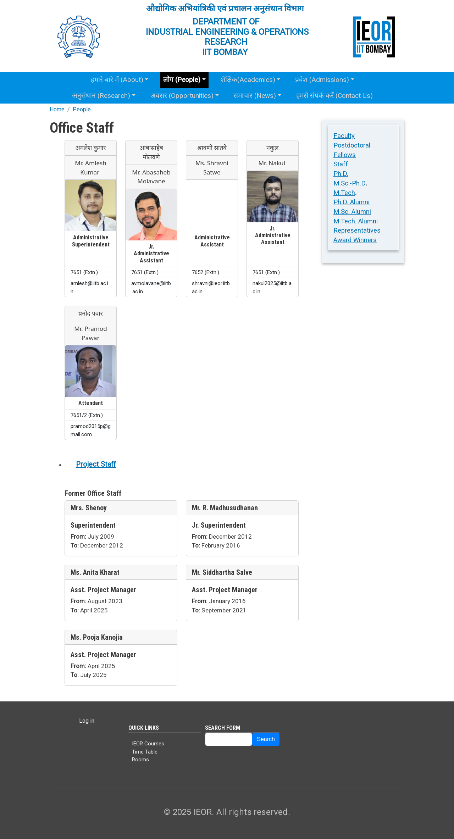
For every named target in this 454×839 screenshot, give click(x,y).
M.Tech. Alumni (355, 221)
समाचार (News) (254, 95)
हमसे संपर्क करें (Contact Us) (334, 95)
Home (57, 109)
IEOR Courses (148, 743)
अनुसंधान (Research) (101, 95)
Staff (340, 164)
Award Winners (355, 240)
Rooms (140, 759)
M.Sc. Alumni (352, 211)
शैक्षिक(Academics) (248, 80)
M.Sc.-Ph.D (349, 183)
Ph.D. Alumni (351, 202)
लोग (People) (181, 80)
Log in (86, 720)
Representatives (357, 230)
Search (266, 739)
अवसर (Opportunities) (182, 95)
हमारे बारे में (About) (117, 80)
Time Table (144, 752)
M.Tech (344, 192)
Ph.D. (340, 173)
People (82, 109)
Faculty (344, 135)
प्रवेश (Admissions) (322, 80)
